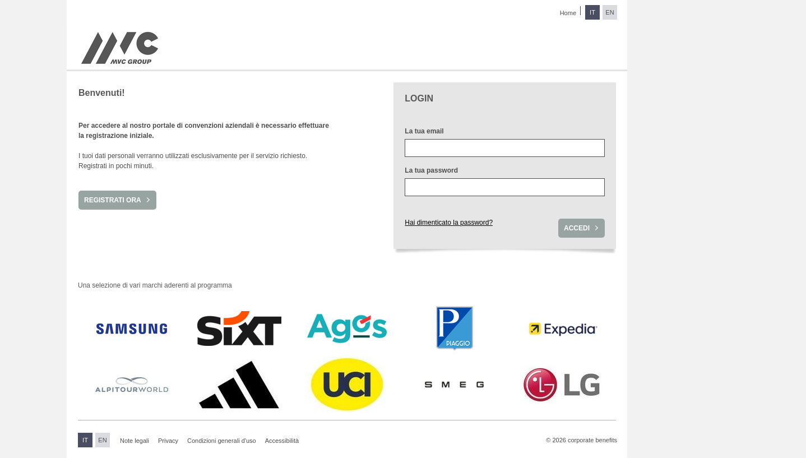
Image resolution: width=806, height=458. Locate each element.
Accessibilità (282, 440)
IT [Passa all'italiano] (592, 12)
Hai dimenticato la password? (449, 222)
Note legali (134, 440)
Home (568, 13)
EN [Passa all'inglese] (609, 12)
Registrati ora (112, 200)
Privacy (168, 440)
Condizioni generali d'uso (221, 440)
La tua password (431, 170)
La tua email (424, 131)
